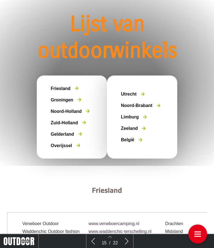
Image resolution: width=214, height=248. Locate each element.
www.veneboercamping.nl (114, 223)
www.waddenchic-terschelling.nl (120, 231)
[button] (64, 88)
